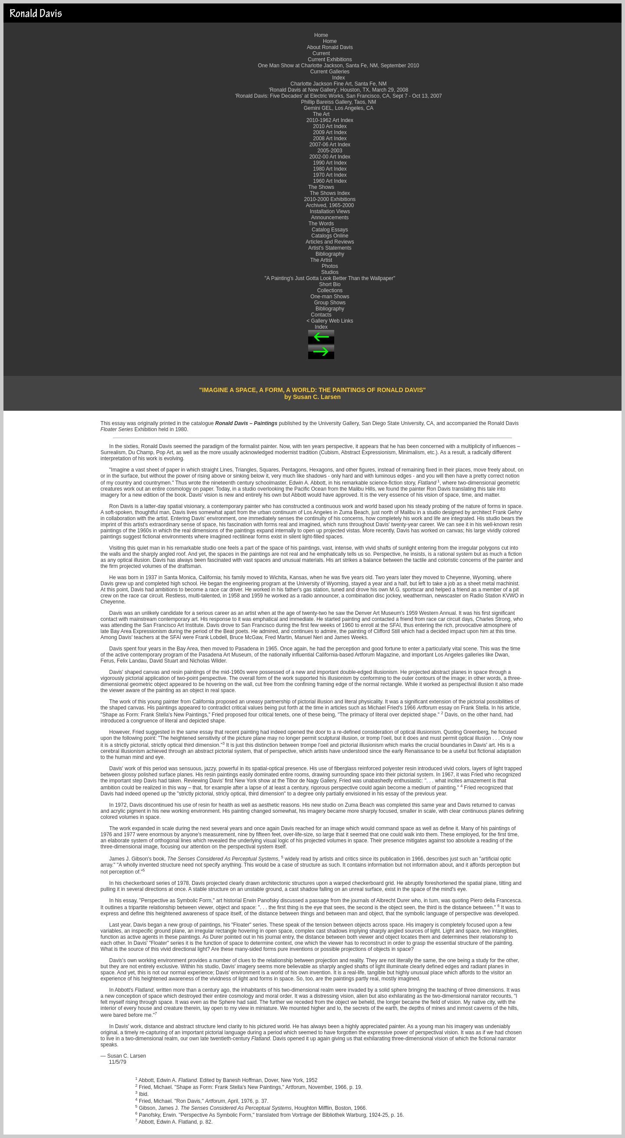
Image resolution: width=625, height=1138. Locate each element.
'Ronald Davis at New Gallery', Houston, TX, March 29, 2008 (338, 90)
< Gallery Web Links (329, 321)
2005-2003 (329, 151)
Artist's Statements (330, 248)
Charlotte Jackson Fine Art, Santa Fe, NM (338, 84)
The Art (321, 114)
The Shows (321, 187)
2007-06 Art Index (330, 145)
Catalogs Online (329, 236)
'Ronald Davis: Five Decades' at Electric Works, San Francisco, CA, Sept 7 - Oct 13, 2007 (338, 96)
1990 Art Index (329, 163)
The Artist (321, 260)
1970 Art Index (329, 175)
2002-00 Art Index (330, 157)
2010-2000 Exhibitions (330, 199)
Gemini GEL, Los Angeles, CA (339, 108)
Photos (330, 266)
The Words (321, 224)
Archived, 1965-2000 (330, 205)
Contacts (321, 315)
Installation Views (330, 211)
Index (338, 78)
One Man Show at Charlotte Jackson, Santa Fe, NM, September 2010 (338, 66)
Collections (330, 290)
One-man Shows (329, 297)
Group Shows (330, 303)
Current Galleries (330, 72)
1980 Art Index (329, 169)
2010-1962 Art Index (329, 120)
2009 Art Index (329, 132)
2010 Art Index (329, 126)
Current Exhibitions (330, 59)
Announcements (330, 217)
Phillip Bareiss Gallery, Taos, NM (338, 102)
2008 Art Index (329, 138)
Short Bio (329, 284)
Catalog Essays (330, 230)
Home (321, 35)
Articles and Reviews (330, 242)
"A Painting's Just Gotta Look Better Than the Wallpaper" (330, 278)
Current (321, 53)
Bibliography (330, 254)
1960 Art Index (329, 181)
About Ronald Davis (330, 47)
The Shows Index (330, 193)
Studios (330, 272)
